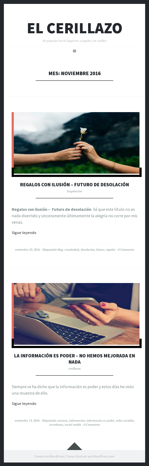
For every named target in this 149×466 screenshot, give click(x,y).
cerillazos (74, 368)
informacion (77, 420)
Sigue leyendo (24, 232)
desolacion (88, 249)
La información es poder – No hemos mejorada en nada (74, 358)
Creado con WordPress (49, 456)
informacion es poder (100, 420)
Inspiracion (74, 191)
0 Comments (126, 249)
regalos (110, 249)
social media (73, 424)
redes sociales (125, 420)
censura (62, 420)
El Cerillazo (74, 27)
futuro (100, 249)
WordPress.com (103, 456)
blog (60, 249)
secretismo (56, 424)
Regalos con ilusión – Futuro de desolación (74, 184)
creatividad (71, 249)
